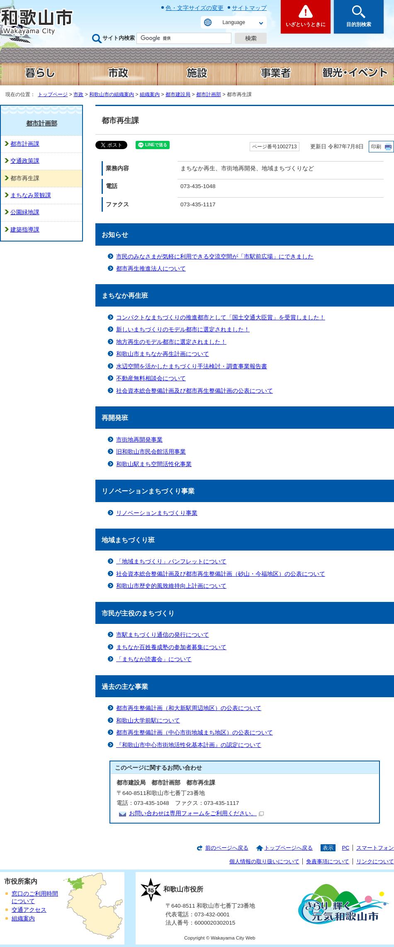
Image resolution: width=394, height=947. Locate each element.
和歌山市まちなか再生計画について (162, 354)
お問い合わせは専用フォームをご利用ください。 (196, 813)
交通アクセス (29, 910)
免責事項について (327, 861)
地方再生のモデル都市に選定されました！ (171, 342)
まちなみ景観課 (30, 195)
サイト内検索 (118, 38)
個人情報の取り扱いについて (264, 861)
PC (345, 848)
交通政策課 (24, 161)
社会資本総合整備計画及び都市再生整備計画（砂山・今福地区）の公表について (220, 574)
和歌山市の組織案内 (111, 94)
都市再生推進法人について (151, 269)
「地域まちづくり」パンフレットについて (171, 561)
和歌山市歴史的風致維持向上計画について (171, 586)
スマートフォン (375, 848)
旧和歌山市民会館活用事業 (151, 452)
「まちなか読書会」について (154, 659)
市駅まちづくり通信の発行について (162, 635)
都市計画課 (24, 144)
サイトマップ (249, 8)
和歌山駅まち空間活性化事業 (154, 464)
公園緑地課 (24, 212)
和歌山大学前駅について (148, 720)
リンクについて (375, 861)
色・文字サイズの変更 (194, 8)
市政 (78, 94)
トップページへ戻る (288, 848)
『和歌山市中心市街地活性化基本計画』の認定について (188, 745)
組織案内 (150, 94)
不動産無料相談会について (151, 378)
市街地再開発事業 (139, 440)
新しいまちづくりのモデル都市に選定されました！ (183, 329)
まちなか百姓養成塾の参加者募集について (171, 647)
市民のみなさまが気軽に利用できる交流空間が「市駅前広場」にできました (215, 257)
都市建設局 (177, 94)
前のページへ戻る (226, 848)
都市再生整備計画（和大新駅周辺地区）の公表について (188, 708)
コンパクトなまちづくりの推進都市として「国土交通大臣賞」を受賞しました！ (220, 317)
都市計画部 (208, 94)
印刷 (376, 147)
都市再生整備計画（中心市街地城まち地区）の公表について (194, 733)
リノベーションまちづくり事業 (156, 513)
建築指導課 (24, 230)
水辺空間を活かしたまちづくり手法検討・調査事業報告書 (191, 366)
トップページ (53, 94)
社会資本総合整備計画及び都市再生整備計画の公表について (194, 391)
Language (234, 22)
